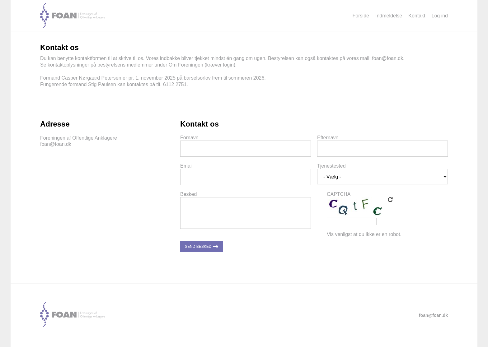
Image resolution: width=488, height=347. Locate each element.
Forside (361, 15)
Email (186, 166)
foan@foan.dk (387, 58)
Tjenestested (331, 166)
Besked (188, 194)
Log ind (440, 15)
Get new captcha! (390, 199)
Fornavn (189, 137)
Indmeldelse (388, 15)
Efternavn (327, 137)
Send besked (201, 246)
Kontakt (416, 15)
